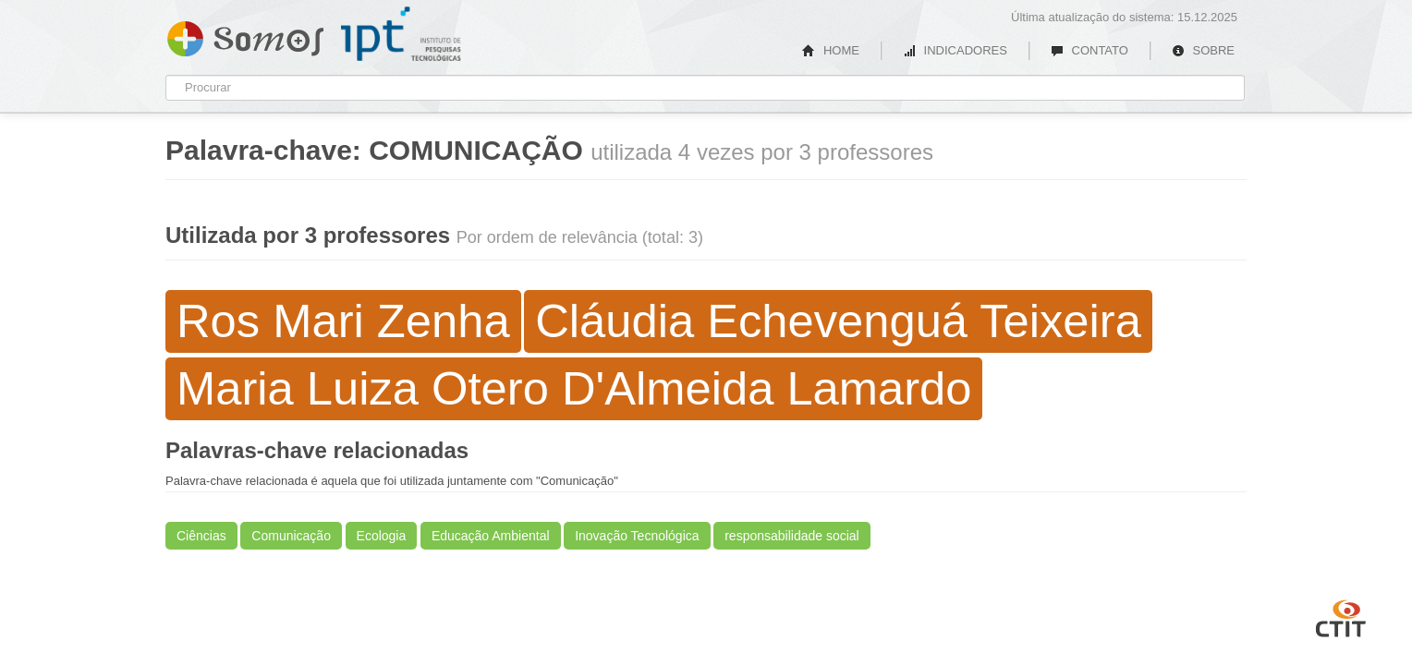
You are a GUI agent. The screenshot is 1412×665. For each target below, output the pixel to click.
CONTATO (1089, 50)
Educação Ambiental (491, 535)
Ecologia (382, 535)
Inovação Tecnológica (637, 535)
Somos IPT (245, 35)
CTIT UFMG (1341, 616)
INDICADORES (955, 50)
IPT (401, 34)
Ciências (201, 535)
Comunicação (291, 535)
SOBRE (1203, 50)
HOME (830, 50)
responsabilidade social (791, 535)
